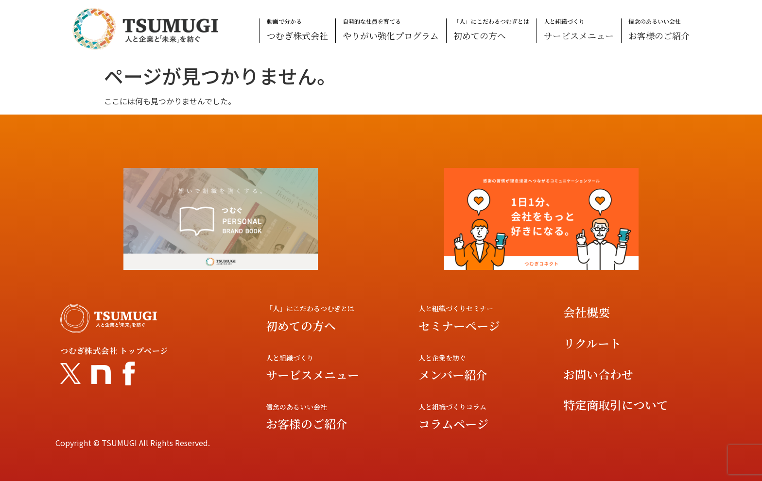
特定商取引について (615, 404)
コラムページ (453, 423)
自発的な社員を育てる (391, 30)
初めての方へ (301, 325)
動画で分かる (297, 30)
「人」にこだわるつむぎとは (491, 30)
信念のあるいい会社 (659, 30)
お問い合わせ (598, 373)
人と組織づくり (579, 30)
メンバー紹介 (452, 374)
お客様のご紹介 (306, 423)
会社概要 (586, 311)
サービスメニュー (312, 374)
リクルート (592, 342)
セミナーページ (459, 325)
